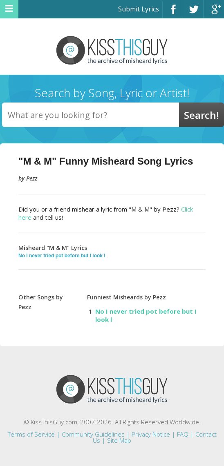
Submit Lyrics (138, 8)
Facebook (173, 13)
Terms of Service (31, 434)
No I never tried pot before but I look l (61, 256)
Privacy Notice (151, 434)
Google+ (214, 13)
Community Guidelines (93, 434)
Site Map (119, 440)
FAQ (182, 434)
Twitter (193, 13)
